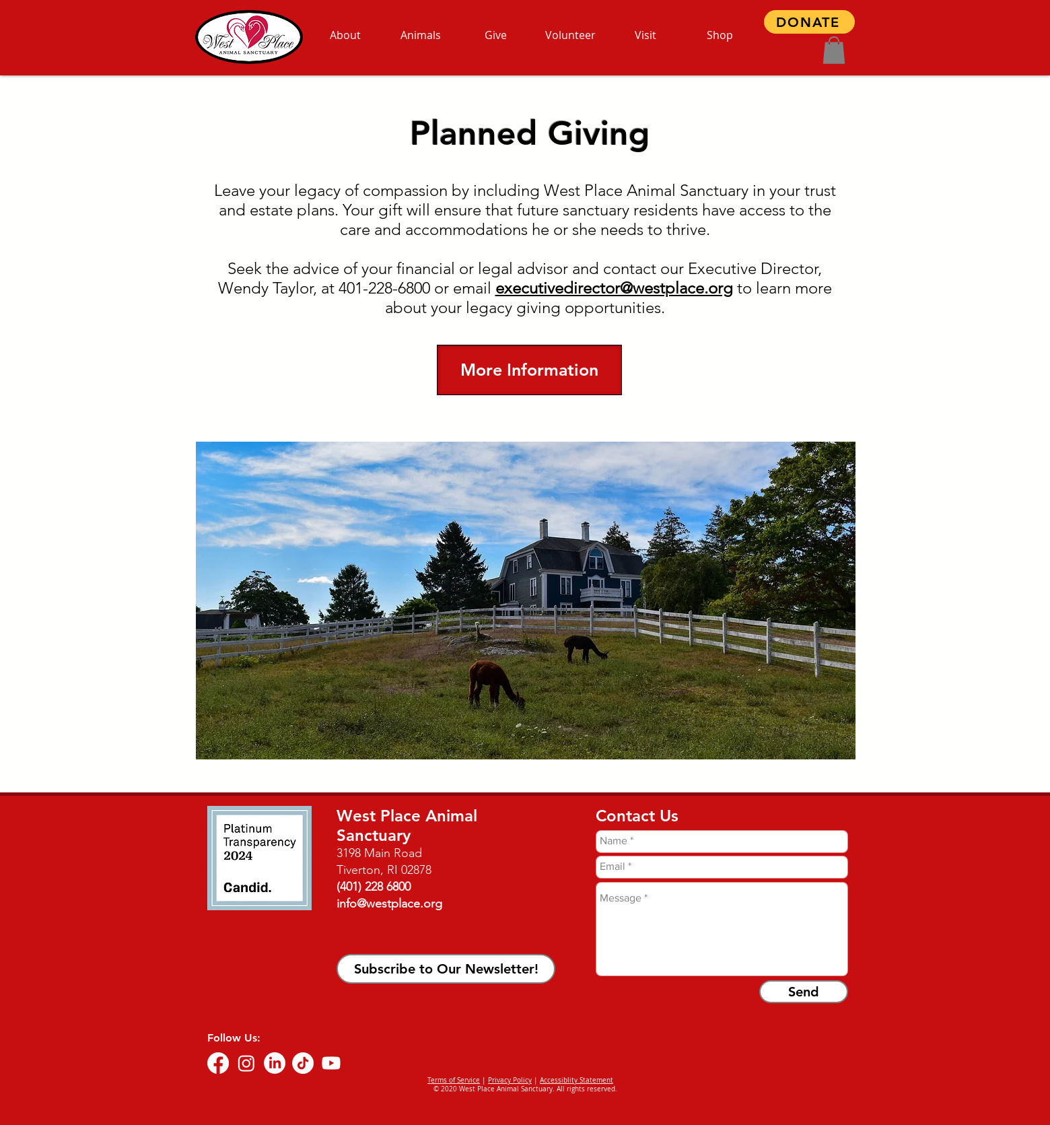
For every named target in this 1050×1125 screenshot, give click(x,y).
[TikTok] (303, 1063)
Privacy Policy (510, 1080)
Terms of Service (453, 1080)
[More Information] (529, 370)
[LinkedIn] (274, 1063)
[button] (834, 50)
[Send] (803, 991)
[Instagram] (246, 1063)
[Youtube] (331, 1063)
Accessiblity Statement (576, 1080)
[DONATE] (809, 22)
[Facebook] (218, 1063)
